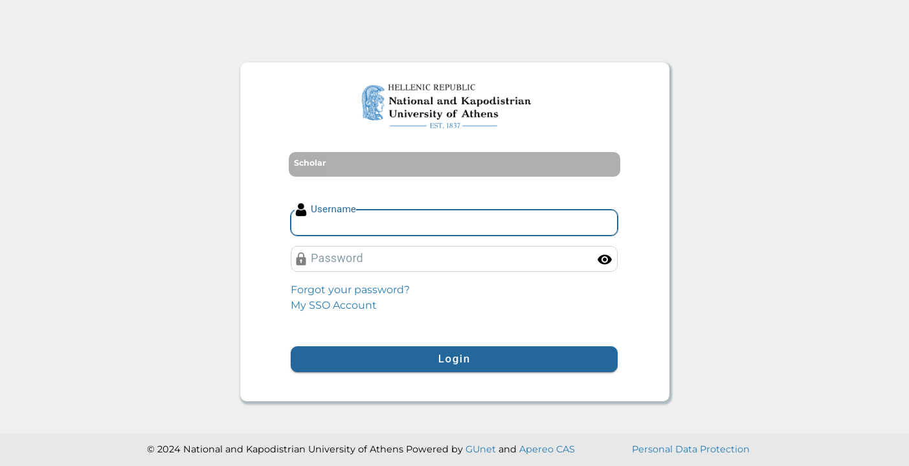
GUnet (481, 449)
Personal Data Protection (691, 449)
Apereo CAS (547, 449)
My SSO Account (334, 305)
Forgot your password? (350, 289)
